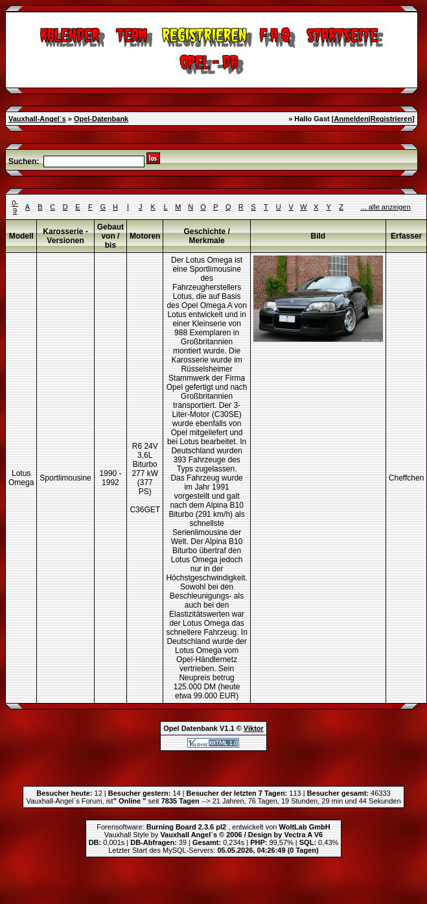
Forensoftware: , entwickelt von (213, 827)
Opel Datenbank (190, 728)
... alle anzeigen (385, 207)
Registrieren (391, 119)
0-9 (15, 207)
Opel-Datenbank (101, 119)
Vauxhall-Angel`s (37, 119)
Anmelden (351, 119)
